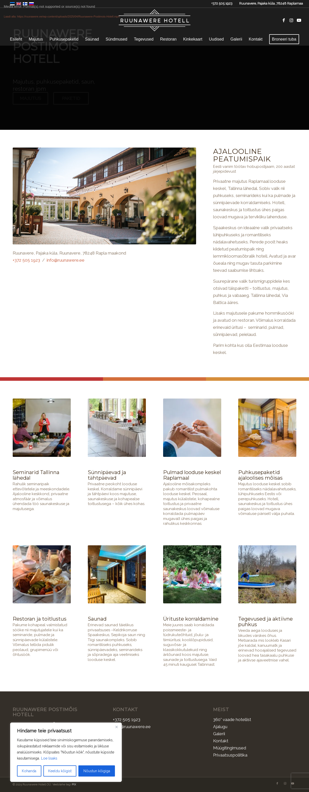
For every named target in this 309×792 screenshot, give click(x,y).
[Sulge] (116, 727)
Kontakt (220, 740)
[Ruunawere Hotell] (154, 20)
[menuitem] (16, 39)
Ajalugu (220, 726)
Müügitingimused (229, 747)
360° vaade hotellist (232, 719)
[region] (66, 752)
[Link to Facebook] (284, 20)
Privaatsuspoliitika (230, 754)
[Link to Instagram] (291, 20)
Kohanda (29, 771)
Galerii (219, 733)
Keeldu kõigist (60, 771)
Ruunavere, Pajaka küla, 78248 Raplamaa (271, 3)
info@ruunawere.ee (65, 259)
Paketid (71, 103)
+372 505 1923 (221, 3)
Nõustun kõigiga (96, 771)
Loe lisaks (49, 758)
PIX (74, 784)
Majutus (30, 103)
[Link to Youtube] (299, 20)
